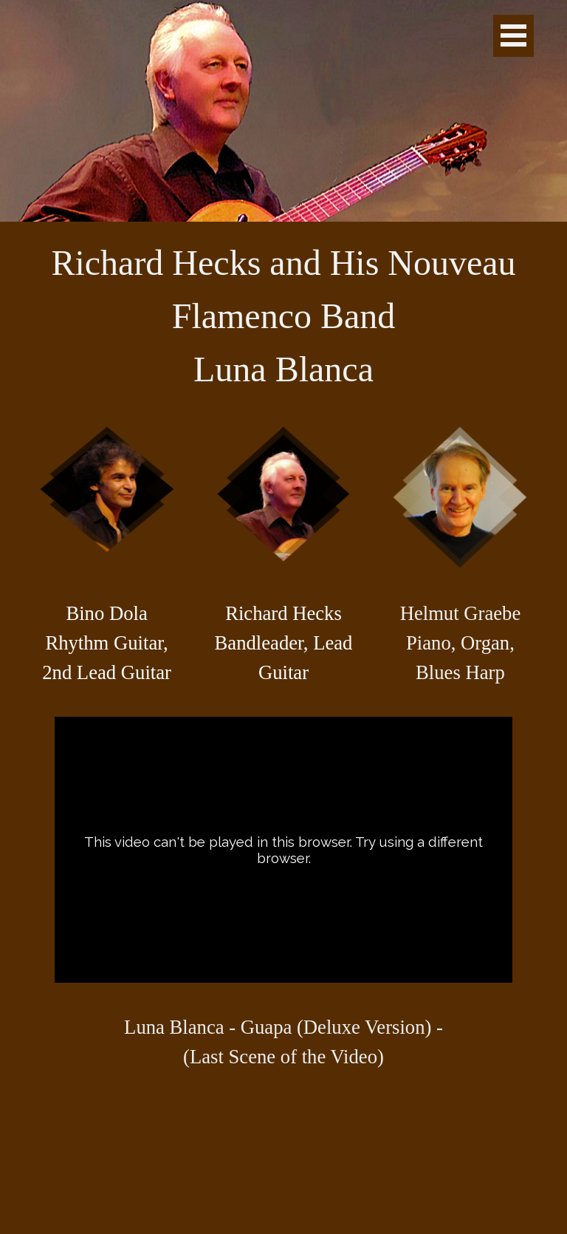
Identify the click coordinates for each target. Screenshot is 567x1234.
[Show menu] (513, 36)
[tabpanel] (283, 316)
